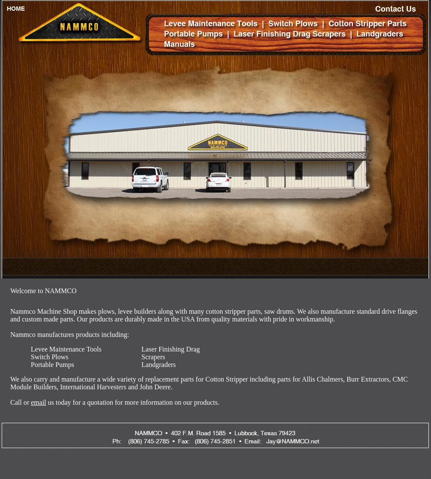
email (38, 402)
